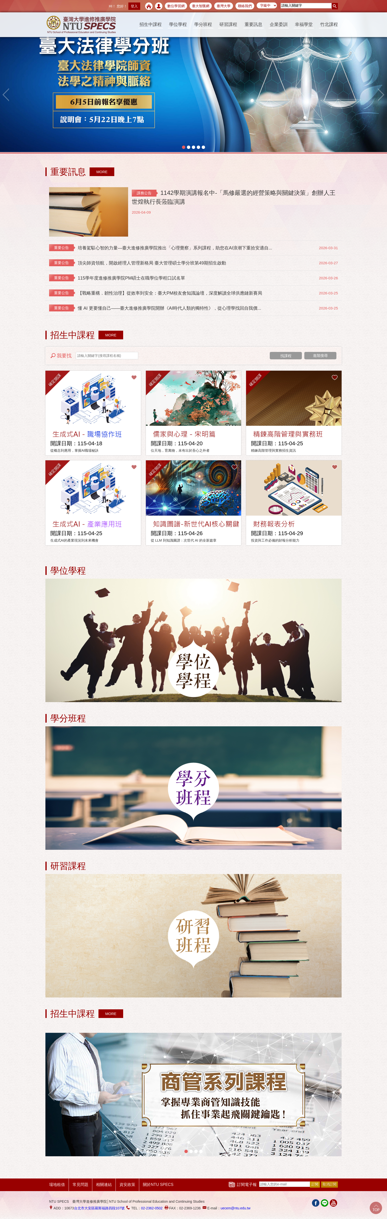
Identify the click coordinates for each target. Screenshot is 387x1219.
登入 (134, 6)
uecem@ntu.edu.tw (236, 1208)
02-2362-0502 (151, 1208)
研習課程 (228, 24)
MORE (102, 172)
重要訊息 (253, 24)
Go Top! (376, 1208)
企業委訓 (279, 24)
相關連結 (104, 1184)
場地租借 (57, 1184)
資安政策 (127, 1184)
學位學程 (178, 24)
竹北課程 (329, 24)
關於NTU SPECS (158, 1184)
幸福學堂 (304, 24)
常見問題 (80, 1184)
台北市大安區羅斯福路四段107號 (99, 1208)
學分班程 (203, 24)
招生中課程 (150, 24)
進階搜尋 (320, 355)
